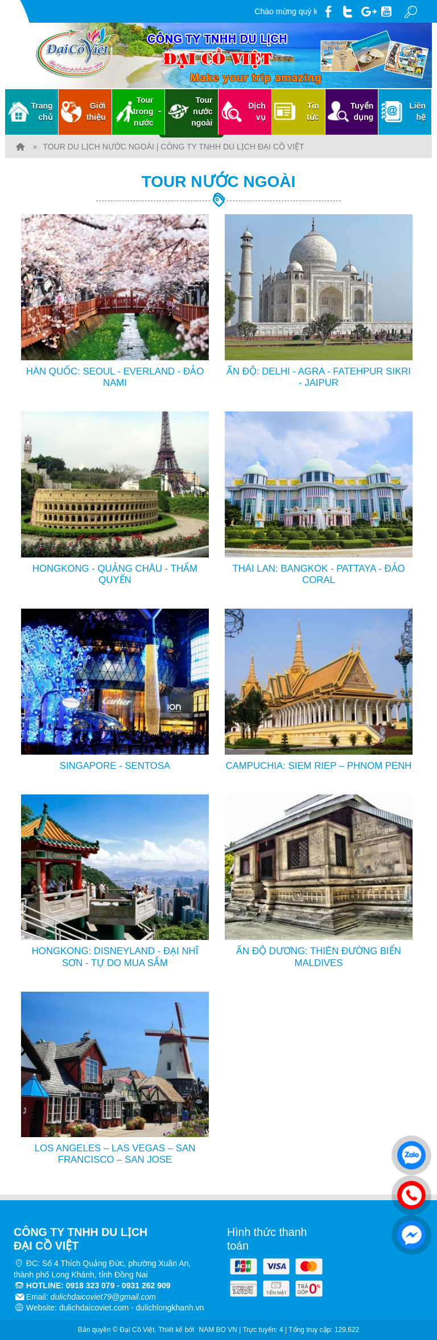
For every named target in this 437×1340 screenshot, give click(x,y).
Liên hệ (417, 111)
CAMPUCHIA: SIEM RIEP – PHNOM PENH (319, 765)
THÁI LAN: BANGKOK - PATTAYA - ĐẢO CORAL (318, 574)
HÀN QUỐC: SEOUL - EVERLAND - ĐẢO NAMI (115, 377)
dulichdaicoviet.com (94, 1307)
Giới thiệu (96, 111)
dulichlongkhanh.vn (170, 1307)
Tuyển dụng (362, 111)
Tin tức (313, 111)
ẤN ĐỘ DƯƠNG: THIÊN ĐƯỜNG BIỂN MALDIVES (318, 957)
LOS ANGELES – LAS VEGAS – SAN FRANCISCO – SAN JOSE (115, 1154)
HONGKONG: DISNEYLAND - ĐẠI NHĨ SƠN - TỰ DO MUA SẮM (115, 957)
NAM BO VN (218, 1330)
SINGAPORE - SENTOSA (115, 765)
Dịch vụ (256, 111)
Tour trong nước (148, 111)
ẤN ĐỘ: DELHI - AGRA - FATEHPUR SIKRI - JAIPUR (318, 377)
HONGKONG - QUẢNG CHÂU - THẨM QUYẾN (114, 574)
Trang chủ (42, 111)
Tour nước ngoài (201, 111)
